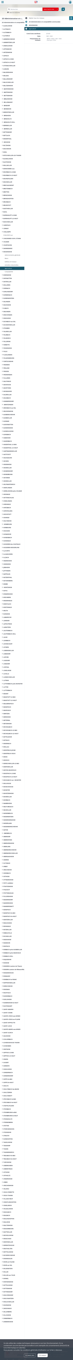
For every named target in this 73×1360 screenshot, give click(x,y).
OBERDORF (6, 836)
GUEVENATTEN (8, 424)
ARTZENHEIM (7, 52)
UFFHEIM (6, 1172)
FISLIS (5, 351)
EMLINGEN (6, 311)
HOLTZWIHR (7, 521)
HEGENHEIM (7, 464)
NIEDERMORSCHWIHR (10, 826)
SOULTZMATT (7, 1096)
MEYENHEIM (7, 723)
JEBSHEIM (6, 567)
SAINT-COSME (7, 1013)
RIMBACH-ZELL (8, 956)
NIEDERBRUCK (8, 813)
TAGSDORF (6, 1145)
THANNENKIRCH (8, 1152)
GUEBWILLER (7, 418)
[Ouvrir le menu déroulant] (2, 2)
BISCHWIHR (7, 149)
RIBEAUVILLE (7, 933)
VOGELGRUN (7, 1205)
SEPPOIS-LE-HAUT (9, 1056)
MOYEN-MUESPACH (9, 770)
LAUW (5, 637)
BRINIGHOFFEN (8, 198)
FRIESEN (6, 371)
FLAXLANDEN (7, 355)
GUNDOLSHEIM (8, 431)
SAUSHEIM (6, 1036)
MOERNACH (7, 743)
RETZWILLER (7, 929)
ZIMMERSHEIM (8, 1322)
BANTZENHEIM (8, 89)
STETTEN (6, 1126)
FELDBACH (6, 335)
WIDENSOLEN (7, 1258)
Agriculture (8, 268)
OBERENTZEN (7, 840)
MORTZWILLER (8, 767)
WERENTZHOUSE (8, 1245)
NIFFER (5, 830)
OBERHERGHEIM (8, 843)
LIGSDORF (6, 660)
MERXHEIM (7, 717)
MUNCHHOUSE (8, 787)
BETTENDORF (7, 132)
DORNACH (6, 288)
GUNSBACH (7, 434)
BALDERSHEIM (8, 72)
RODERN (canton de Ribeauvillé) (13, 969)
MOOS (5, 757)
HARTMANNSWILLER (10, 451)
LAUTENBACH (7, 630)
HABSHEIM (6, 438)
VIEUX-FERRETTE (8, 1192)
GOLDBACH (7, 398)
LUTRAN (6, 680)
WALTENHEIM (7, 1225)
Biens (6, 258)
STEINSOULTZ (7, 1119)
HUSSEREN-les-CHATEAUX (11, 544)
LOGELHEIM (7, 670)
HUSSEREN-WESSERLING (11, 547)
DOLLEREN (6, 285)
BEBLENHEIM (7, 99)
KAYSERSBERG (8, 581)
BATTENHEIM (7, 95)
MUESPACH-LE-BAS (9, 773)
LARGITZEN (7, 627)
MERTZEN (6, 714)
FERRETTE (6, 345)
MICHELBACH (7, 727)
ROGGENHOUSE (8, 973)
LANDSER (6, 620)
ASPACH (6, 56)
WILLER (5, 1272)
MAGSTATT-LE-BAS (9, 697)
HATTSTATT (7, 454)
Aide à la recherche (14, 12)
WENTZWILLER (8, 1242)
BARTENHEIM (7, 92)
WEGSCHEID (7, 1239)
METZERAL (6, 720)
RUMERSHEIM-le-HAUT (10, 1003)
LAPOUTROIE (7, 624)
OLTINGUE (6, 863)
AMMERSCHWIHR (9, 39)
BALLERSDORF (8, 79)
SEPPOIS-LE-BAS (8, 1052)
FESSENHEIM (7, 348)
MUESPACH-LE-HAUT (10, 777)
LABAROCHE (7, 617)
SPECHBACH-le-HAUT (10, 1102)
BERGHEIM (7, 115)
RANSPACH (7, 910)
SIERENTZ (6, 1066)
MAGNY (5, 694)
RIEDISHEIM (7, 939)
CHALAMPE (7, 232)
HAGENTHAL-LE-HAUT (10, 448)
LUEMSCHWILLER (9, 677)
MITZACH (6, 740)
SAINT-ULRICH (8, 1033)
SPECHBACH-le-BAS (9, 1099)
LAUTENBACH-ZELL (9, 634)
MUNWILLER (7, 797)
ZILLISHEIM (7, 1315)
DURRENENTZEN (8, 298)
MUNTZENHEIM (8, 793)
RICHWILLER (7, 936)
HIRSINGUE (7, 504)
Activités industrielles (11, 265)
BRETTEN (6, 192)
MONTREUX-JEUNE (9, 750)
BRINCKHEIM (7, 195)
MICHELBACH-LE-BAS (10, 730)
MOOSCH (6, 760)
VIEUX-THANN (8, 1195)
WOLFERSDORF (8, 1295)
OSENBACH (7, 873)
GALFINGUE (7, 381)
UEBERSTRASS (7, 1169)
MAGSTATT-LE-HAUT (10, 700)
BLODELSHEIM (8, 159)
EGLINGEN (6, 301)
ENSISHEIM (7, 318)
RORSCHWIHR (7, 986)
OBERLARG (6, 846)
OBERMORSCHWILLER (10, 853)
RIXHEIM (6, 963)
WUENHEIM (7, 1305)
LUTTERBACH (7, 690)
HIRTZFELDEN (7, 511)
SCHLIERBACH (8, 1039)
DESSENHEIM (7, 252)
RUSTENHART (7, 1006)
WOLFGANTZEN (8, 1298)
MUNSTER (6, 790)
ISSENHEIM (7, 564)
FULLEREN (6, 378)
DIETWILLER (7, 282)
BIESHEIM (6, 142)
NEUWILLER (7, 810)
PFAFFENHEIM (8, 886)
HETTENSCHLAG (8, 498)
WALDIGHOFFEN (8, 1219)
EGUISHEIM (7, 305)
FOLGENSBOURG (8, 358)
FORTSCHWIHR (8, 361)
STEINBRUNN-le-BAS (10, 1112)
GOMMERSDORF (8, 401)
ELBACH (6, 308)
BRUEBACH (7, 202)
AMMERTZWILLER (9, 42)
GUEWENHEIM (8, 428)
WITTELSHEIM (7, 1285)
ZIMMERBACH (7, 1318)
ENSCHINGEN (7, 315)
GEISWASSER (7, 391)
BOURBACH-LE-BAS (9, 172)
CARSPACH (6, 225)
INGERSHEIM (7, 561)
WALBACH (6, 1215)
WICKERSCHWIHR (9, 1255)
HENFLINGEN (7, 488)
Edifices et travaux (10, 262)
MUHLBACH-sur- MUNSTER (12, 780)
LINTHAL (6, 667)
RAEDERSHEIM (8, 903)
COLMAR (6, 242)
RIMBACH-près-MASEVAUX (12, 953)
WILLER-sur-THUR (9, 1275)
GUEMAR (6, 421)
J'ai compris (42, 1355)
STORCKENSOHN (8, 1129)
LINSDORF (6, 664)
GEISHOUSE (7, 385)
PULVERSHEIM (8, 896)
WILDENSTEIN (7, 1268)
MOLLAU (6, 747)
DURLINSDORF (8, 292)
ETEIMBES (6, 328)
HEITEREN (6, 478)
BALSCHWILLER (8, 82)
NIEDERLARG (7, 823)
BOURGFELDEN (8, 179)
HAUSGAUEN (7, 458)
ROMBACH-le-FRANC (10, 979)
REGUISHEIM (7, 923)
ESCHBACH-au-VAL (9, 321)
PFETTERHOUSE (8, 893)
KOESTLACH (7, 604)
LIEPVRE (6, 657)
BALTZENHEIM (8, 85)
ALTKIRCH (6, 36)
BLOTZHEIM (7, 162)
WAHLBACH (7, 1212)
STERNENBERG (8, 1122)
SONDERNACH (8, 1072)
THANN (5, 1149)
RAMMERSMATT (8, 906)
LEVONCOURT (7, 644)
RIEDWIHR (6, 943)
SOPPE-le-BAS (7, 1079)
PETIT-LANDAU (8, 883)
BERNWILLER (7, 125)
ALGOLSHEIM (7, 26)
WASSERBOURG (8, 1229)
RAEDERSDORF (8, 900)
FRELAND (6, 368)
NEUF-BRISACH (8, 807)
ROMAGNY (6, 976)
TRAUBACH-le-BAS (9, 1155)
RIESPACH (6, 946)
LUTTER (5, 687)
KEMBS (5, 584)
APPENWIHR (7, 49)
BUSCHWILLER (8, 222)
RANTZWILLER (8, 920)
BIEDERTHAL (7, 139)
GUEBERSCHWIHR (9, 414)
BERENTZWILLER (8, 112)
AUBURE (6, 69)
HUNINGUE (7, 541)
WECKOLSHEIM (8, 1235)
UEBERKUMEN (8, 1165)
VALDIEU (6, 1189)
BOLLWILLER (7, 165)
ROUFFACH (7, 993)
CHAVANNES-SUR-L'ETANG (12, 238)
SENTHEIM (6, 1049)
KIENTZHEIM (7, 587)
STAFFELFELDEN (8, 1106)
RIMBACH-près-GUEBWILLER (12, 949)
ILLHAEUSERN (8, 554)
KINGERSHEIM (8, 594)
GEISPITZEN (7, 388)
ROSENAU (6, 989)
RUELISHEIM (7, 999)
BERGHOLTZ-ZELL (9, 122)
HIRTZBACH (7, 507)
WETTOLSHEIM (8, 1252)
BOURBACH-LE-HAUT (10, 175)
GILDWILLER (7, 395)
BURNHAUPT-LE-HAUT (10, 218)
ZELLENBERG (7, 1312)
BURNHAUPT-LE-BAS (10, 215)
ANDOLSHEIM (7, 46)
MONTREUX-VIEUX (9, 753)
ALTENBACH (7, 32)
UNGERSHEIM (7, 1179)
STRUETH (6, 1136)
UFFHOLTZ (6, 1175)
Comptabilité (9, 272)
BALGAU (6, 76)
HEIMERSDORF (8, 471)
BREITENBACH (8, 188)
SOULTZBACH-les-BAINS (11, 1089)
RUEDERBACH (7, 996)
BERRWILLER (7, 129)
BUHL (5, 212)
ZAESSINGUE (7, 1308)
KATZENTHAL (7, 577)
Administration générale (12, 255)
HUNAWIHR (7, 534)
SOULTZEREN (7, 1092)
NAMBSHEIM (7, 803)
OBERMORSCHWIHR (9, 850)
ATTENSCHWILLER (9, 66)
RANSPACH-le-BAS (9, 913)
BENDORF (6, 105)
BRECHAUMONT (8, 185)
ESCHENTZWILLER (9, 325)
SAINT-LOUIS (7, 1026)
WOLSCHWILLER (8, 1302)
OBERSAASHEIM (8, 856)
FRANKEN (6, 365)
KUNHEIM (6, 614)
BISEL (5, 152)
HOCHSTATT (7, 514)
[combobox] (50, 9)
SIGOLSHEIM (7, 1069)
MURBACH (6, 800)
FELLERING (6, 341)
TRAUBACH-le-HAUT (10, 1159)
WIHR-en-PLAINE (8, 1262)
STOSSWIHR (7, 1132)
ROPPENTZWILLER (9, 983)
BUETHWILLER (8, 208)
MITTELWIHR (7, 737)
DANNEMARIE (7, 248)
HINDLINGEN (7, 501)
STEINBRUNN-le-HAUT (10, 1116)
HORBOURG (7, 527)
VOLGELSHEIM (8, 1209)
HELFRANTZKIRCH (9, 484)
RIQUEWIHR (7, 959)
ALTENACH (6, 29)
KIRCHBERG (7, 597)
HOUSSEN (6, 531)
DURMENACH (7, 295)
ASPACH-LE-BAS (8, 59)
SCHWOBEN (7, 1046)
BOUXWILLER (7, 182)
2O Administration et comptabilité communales (17, 22)
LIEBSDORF (7, 654)
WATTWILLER (7, 1232)
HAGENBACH (7, 441)
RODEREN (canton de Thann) (12, 966)
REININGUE (7, 926)
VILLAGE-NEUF (8, 1199)
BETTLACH (6, 135)
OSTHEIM (6, 876)
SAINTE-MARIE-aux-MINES (11, 1029)
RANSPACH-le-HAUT (10, 916)
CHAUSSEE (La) (8, 235)
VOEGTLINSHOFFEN (9, 1202)
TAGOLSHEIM (7, 1142)
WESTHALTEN (7, 1248)
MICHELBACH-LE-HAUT (10, 733)
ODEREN (6, 860)
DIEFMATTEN (7, 278)
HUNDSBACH (7, 537)
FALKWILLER (7, 331)
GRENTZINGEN (8, 404)
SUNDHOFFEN (8, 1139)
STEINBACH (7, 1109)
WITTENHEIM (7, 1288)
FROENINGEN (7, 375)
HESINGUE (6, 494)
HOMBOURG (7, 524)
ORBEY (5, 866)
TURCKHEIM (7, 1162)
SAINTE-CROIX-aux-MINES (11, 1016)
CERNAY (6, 228)
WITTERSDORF (8, 1292)
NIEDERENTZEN (8, 817)
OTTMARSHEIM (8, 880)
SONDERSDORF (8, 1076)
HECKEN (6, 461)
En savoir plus (29, 1355)
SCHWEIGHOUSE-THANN (11, 1042)
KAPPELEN (6, 574)
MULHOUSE (7, 783)
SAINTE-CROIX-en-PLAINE (11, 1019)
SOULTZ (5, 1086)
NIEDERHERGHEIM (9, 820)
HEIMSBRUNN (7, 474)
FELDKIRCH (7, 338)
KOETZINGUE (7, 607)
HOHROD (6, 517)
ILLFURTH (6, 551)
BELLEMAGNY (8, 102)
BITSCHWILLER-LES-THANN (12, 155)
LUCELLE (6, 674)
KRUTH (5, 611)
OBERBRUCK (7, 833)
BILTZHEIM (6, 145)
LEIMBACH (6, 640)
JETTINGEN (6, 571)
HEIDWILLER (7, 468)
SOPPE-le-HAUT (8, 1082)
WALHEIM (6, 1222)
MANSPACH (7, 707)
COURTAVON (7, 245)
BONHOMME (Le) (8, 169)
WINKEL (6, 1278)
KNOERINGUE (7, 601)
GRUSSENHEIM (8, 411)
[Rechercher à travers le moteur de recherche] (26, 9)
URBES (5, 1182)
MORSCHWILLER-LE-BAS (11, 763)
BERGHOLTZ (7, 119)
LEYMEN (6, 647)
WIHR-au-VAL (7, 1265)
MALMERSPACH (8, 704)
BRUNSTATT (7, 205)
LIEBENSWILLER (8, 650)
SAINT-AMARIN (8, 1009)
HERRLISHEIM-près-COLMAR (12, 491)
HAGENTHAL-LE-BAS (10, 444)
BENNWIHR (7, 109)
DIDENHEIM (7, 275)
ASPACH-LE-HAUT (9, 62)
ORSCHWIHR (7, 870)
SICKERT (6, 1062)
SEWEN (5, 1059)
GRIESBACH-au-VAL (9, 408)
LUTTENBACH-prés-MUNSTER (12, 684)
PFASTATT (6, 890)
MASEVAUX (7, 710)
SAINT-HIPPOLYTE (9, 1023)
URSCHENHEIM (8, 1185)
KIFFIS (5, 591)
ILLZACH (6, 557)
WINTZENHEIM (8, 1282)
